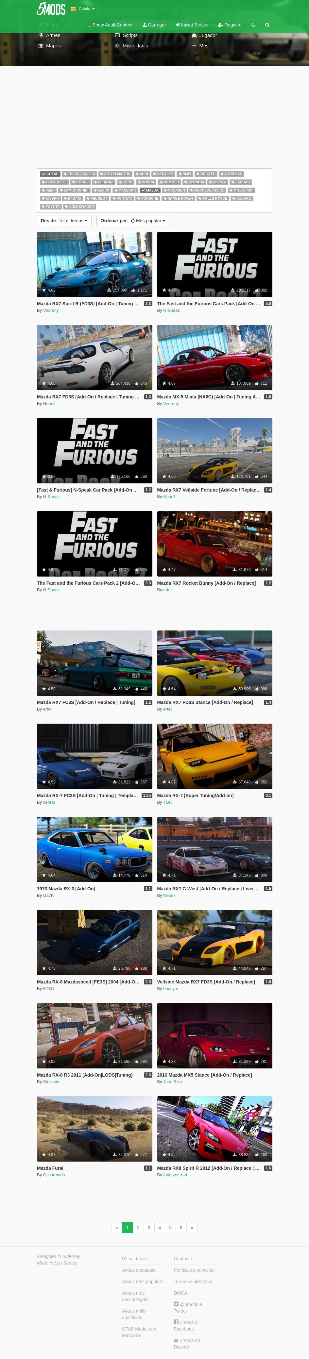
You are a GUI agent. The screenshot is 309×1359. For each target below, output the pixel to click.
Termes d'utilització (193, 1281)
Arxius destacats (139, 1270)
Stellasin (51, 1081)
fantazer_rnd (175, 1174)
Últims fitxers (135, 1258)
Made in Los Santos (57, 1263)
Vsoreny (51, 310)
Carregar (154, 24)
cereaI (49, 802)
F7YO (48, 988)
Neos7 (49, 403)
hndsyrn (170, 988)
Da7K (48, 895)
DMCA (180, 1293)
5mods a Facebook (185, 1325)
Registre (230, 24)
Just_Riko (172, 1081)
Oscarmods (54, 1174)
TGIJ (167, 802)
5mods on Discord (187, 1344)
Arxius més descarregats (135, 1296)
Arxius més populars (142, 1281)
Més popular (133, 220)
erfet (167, 589)
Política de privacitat (194, 1270)
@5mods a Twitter (188, 1307)
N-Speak (171, 310)
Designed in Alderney (58, 1256)
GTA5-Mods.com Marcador (139, 1332)
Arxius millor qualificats (134, 1314)
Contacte (183, 1258)
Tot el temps (64, 220)
